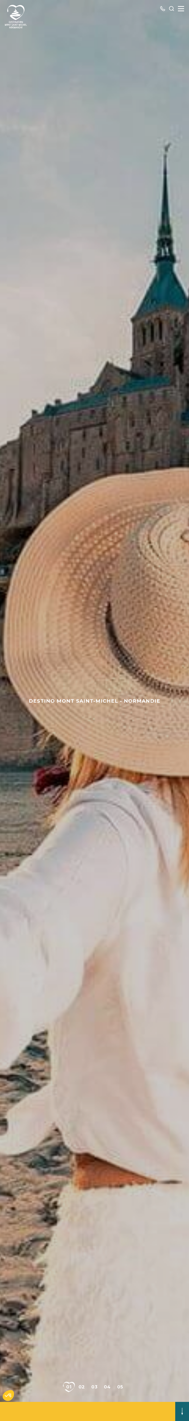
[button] (8, 1395)
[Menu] (181, 8)
